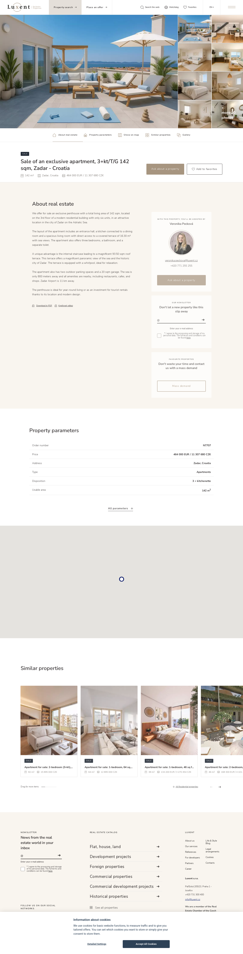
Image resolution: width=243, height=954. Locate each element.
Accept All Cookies (146, 944)
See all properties (104, 908)
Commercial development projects (125, 886)
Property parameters (98, 135)
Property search (65, 7)
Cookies (210, 857)
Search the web (149, 7)
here (50, 871)
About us (190, 840)
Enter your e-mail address (32, 861)
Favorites (189, 7)
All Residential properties (187, 801)
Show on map (128, 135)
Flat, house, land (125, 846)
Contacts (210, 862)
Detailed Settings (96, 944)
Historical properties (125, 896)
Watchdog (171, 7)
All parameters (120, 522)
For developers (192, 857)
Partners (189, 863)
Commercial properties (125, 876)
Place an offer (96, 7)
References (190, 851)
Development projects (125, 856)
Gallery (183, 135)
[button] (43, 801)
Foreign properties (125, 866)
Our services (191, 846)
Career (188, 868)
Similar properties (158, 135)
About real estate (65, 135)
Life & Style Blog (211, 842)
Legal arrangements (212, 850)
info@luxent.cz (192, 899)
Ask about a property (165, 169)
